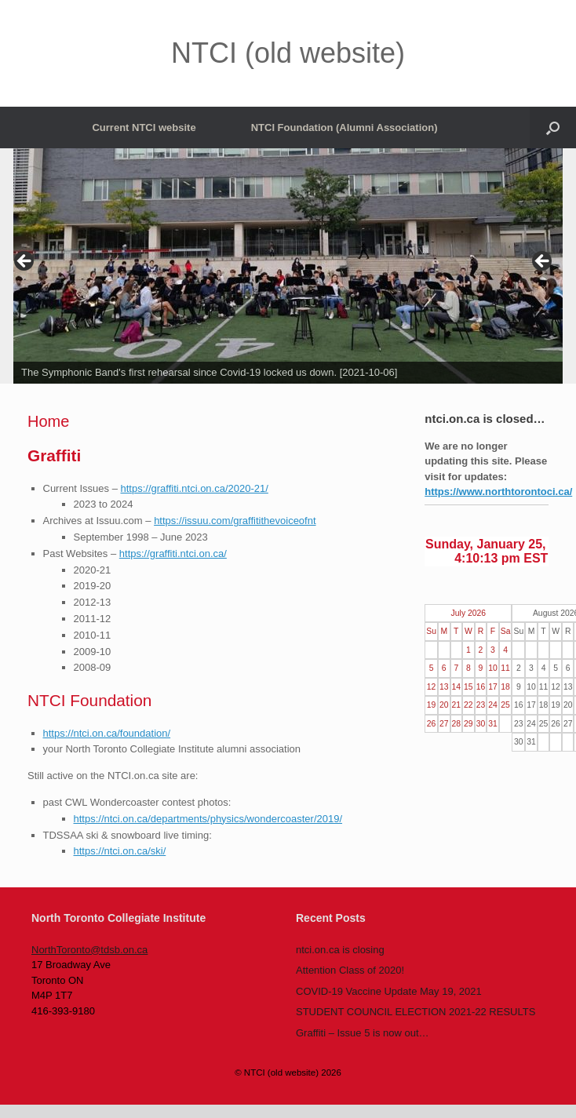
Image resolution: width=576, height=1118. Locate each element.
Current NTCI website (143, 127)
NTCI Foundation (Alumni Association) (344, 127)
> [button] (543, 262)
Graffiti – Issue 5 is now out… (362, 1033)
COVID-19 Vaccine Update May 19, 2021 (389, 991)
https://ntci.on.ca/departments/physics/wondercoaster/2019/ (208, 819)
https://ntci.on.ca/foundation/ (107, 733)
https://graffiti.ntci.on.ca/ (173, 553)
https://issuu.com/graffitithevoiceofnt (234, 520)
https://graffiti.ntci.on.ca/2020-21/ (194, 488)
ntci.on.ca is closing (340, 950)
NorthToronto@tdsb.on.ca (89, 950)
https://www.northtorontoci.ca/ (498, 491)
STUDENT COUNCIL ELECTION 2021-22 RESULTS (415, 1012)
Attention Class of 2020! (350, 970)
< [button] (25, 262)
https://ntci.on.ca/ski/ (120, 851)
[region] (288, 266)
